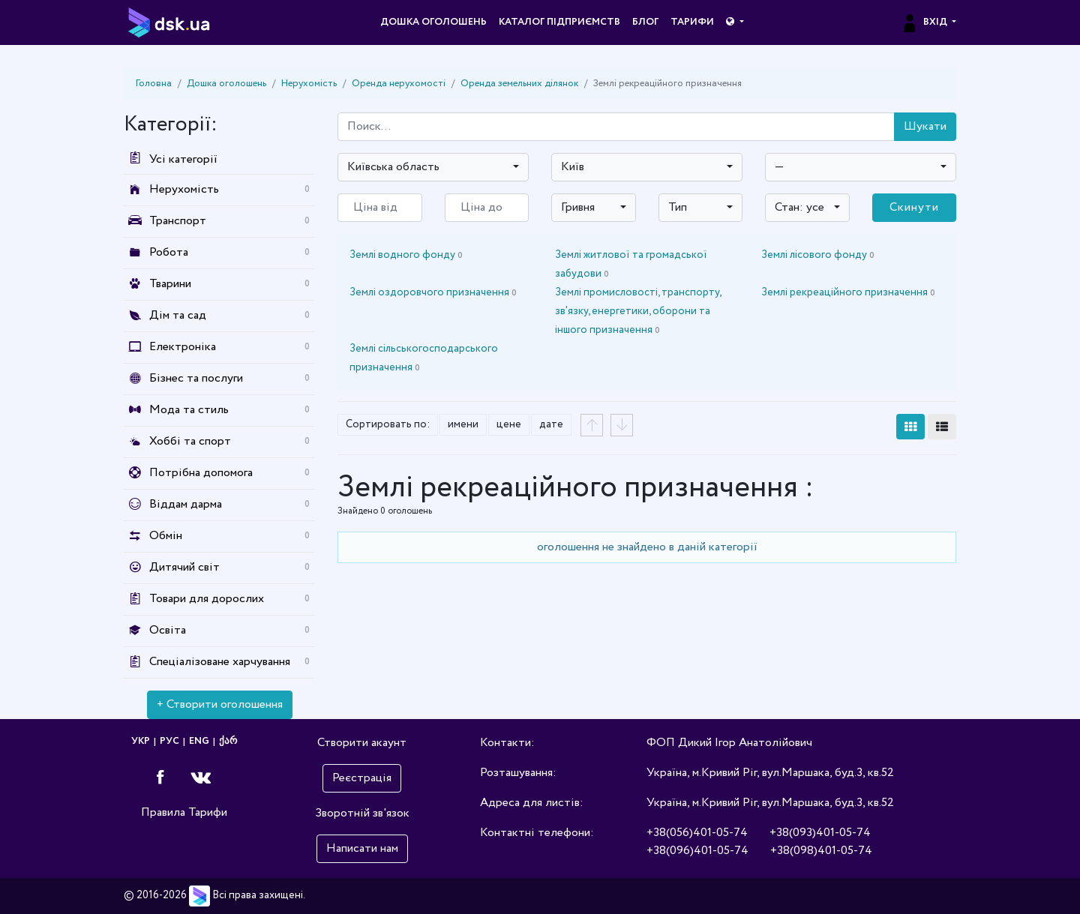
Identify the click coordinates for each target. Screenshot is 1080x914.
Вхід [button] (925, 22)
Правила (163, 812)
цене (508, 424)
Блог (645, 22)
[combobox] (433, 167)
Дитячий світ (184, 567)
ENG (199, 741)
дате (551, 424)
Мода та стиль (189, 409)
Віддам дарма (185, 504)
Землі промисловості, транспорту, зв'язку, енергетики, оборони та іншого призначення (638, 311)
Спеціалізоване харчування (219, 661)
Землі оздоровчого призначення (433, 292)
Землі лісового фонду (817, 254)
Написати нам (362, 848)
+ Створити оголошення (220, 704)
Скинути (914, 207)
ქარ (228, 741)
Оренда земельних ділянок (519, 83)
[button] (734, 22)
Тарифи (692, 22)
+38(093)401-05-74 (820, 832)
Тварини (170, 283)
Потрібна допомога (201, 472)
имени (463, 424)
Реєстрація (362, 778)
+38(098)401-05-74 (821, 850)
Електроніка (182, 346)
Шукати (925, 126)
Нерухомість (309, 83)
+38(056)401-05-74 (697, 832)
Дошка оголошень (433, 22)
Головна (154, 83)
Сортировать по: (388, 424)
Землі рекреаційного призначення (848, 292)
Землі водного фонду (406, 254)
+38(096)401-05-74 (697, 850)
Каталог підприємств (559, 22)
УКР (140, 741)
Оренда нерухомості (399, 83)
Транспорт (177, 220)
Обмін (165, 535)
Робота (168, 252)
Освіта (167, 630)
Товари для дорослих (206, 598)
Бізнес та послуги (196, 378)
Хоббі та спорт (190, 441)
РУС (169, 741)
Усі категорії (171, 159)
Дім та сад (177, 315)
